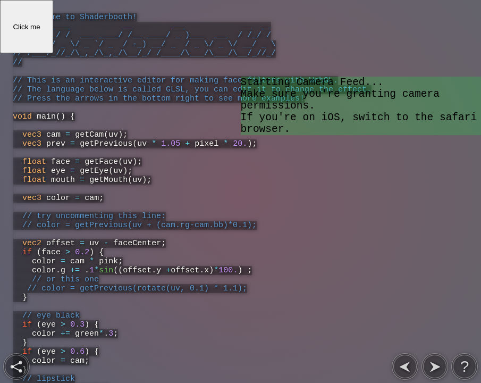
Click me (26, 27)
